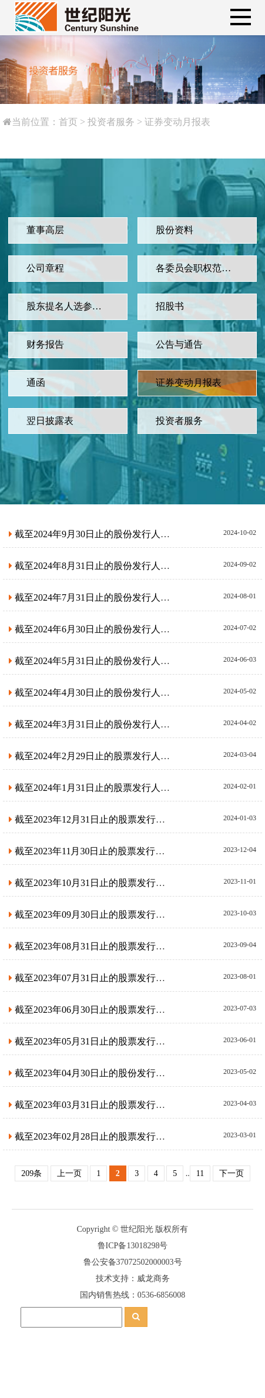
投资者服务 (102, 122)
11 (200, 1173)
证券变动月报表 (169, 122)
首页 (59, 122)
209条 (31, 1173)
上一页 (69, 1173)
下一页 (231, 1173)
